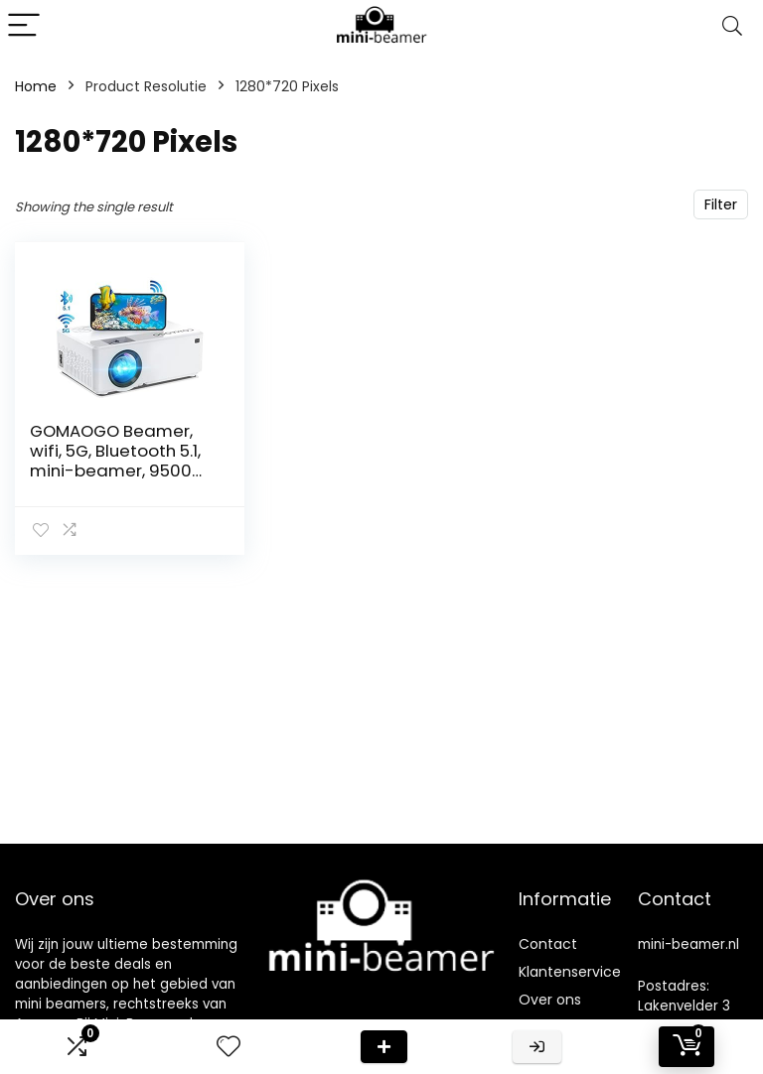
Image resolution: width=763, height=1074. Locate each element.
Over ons (550, 999)
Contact (548, 944)
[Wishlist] (228, 1046)
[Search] (732, 26)
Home (36, 86)
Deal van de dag (384, 1046)
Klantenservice (570, 972)
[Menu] (24, 26)
